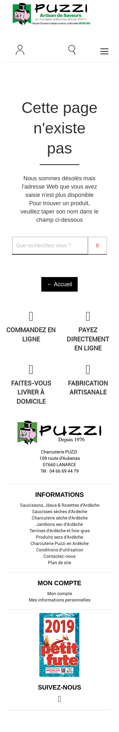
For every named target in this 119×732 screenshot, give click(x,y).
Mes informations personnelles (59, 599)
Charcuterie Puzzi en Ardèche (59, 543)
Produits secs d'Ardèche (59, 537)
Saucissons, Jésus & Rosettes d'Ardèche (59, 505)
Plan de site (59, 562)
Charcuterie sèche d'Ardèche (60, 517)
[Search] (97, 245)
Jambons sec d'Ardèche (59, 524)
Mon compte (59, 593)
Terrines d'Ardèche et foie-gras (60, 530)
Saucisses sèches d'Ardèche (59, 511)
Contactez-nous (59, 556)
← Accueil (59, 284)
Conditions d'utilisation (59, 549)
